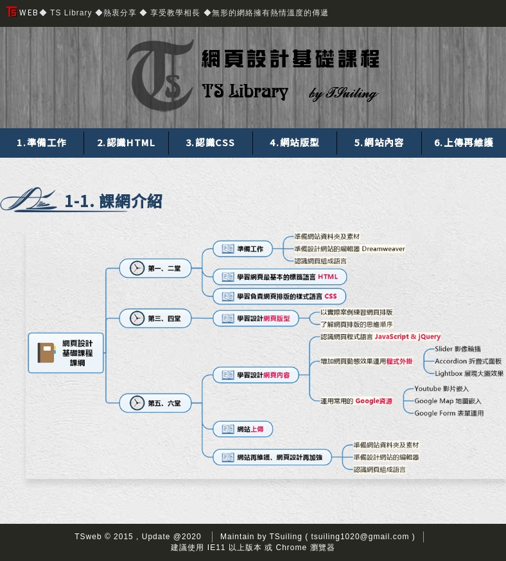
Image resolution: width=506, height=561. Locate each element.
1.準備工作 (42, 142)
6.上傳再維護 (464, 142)
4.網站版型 (295, 142)
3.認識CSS (211, 142)
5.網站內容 (379, 142)
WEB (22, 11)
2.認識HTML (126, 142)
